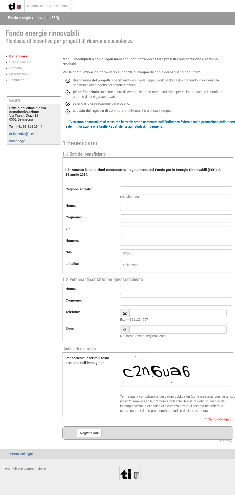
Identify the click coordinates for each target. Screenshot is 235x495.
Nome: (71, 205)
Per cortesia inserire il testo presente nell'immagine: (87, 360)
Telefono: (73, 312)
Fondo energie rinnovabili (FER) (33, 17)
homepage (17, 141)
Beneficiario (18, 56)
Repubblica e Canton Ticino (47, 6)
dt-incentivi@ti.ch (22, 134)
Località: (72, 264)
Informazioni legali (20, 454)
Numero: (72, 240)
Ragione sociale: (79, 189)
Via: (68, 229)
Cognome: (74, 217)
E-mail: (71, 328)
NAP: (70, 252)
